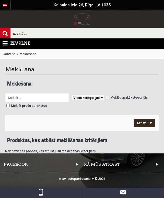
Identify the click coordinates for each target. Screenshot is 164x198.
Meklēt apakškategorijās (127, 97)
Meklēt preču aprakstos (26, 106)
